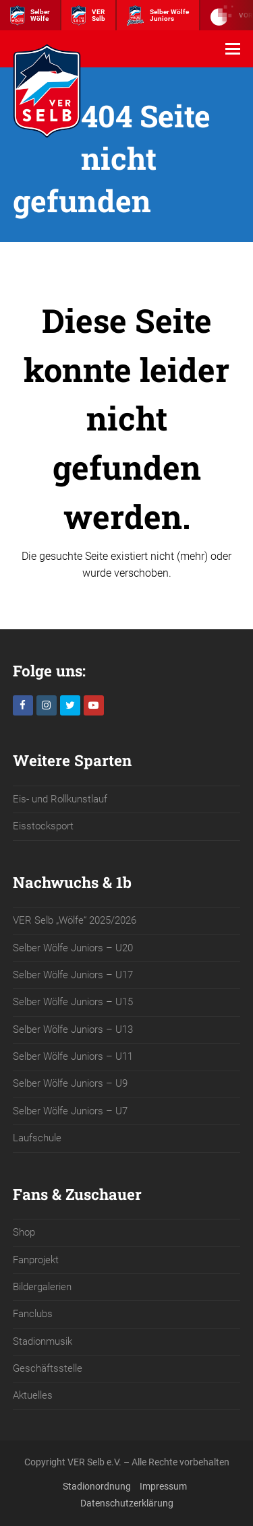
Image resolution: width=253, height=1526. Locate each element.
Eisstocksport (43, 826)
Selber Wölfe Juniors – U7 (70, 1111)
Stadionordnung (97, 1486)
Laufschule (37, 1138)
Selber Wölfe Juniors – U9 (70, 1083)
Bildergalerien (42, 1287)
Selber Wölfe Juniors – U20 (73, 948)
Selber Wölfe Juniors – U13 (73, 1029)
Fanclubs (33, 1314)
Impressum (163, 1486)
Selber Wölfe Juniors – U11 (73, 1056)
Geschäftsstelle (47, 1368)
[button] (232, 49)
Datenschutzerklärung (126, 1503)
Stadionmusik (42, 1341)
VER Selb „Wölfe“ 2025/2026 (74, 920)
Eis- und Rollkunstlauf (60, 799)
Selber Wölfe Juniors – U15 (73, 1002)
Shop (24, 1232)
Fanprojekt (36, 1260)
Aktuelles (33, 1395)
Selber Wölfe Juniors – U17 (73, 975)
